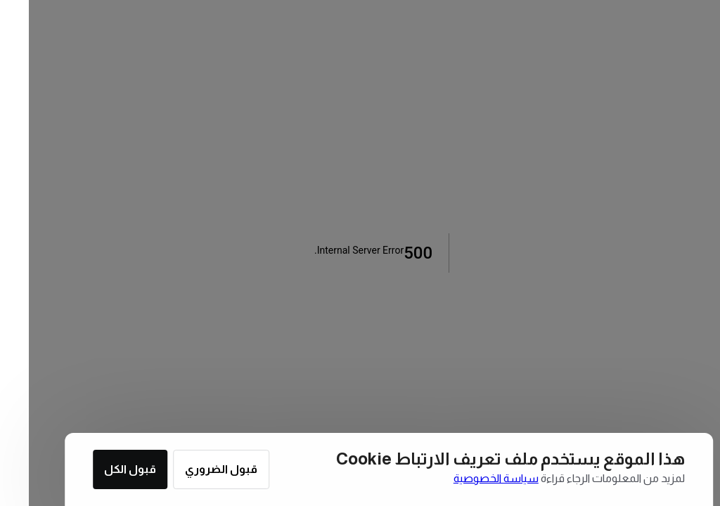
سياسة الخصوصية (467, 478)
